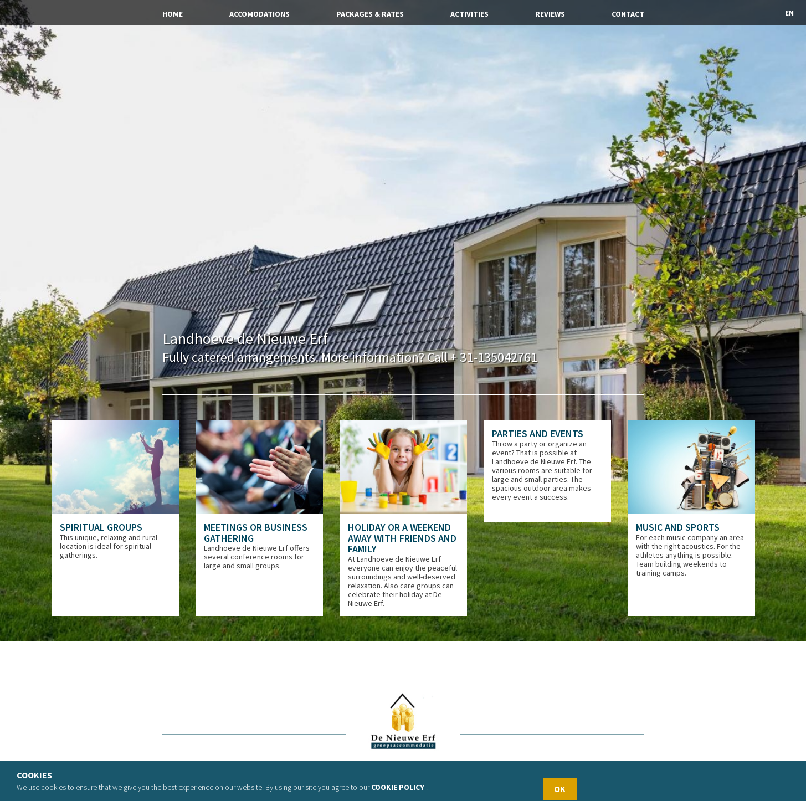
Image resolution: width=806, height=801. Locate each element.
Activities (469, 14)
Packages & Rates (370, 14)
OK (560, 788)
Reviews (550, 14)
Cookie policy (397, 787)
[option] (115, 518)
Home (172, 14)
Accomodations (259, 14)
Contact (628, 14)
